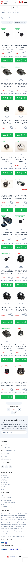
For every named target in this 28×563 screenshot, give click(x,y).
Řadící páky (16, 12)
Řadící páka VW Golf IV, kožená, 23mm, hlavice (21, 47)
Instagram (14, 560)
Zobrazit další (13, 403)
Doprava (3, 499)
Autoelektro (4, 482)
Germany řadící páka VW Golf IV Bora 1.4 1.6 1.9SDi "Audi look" (21, 309)
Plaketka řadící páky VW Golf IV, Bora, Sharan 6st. (7, 159)
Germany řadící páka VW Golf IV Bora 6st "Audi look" (7, 309)
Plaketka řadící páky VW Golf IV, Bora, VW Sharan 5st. (21, 122)
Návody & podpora (6, 497)
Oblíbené (4, 56)
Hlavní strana (5, 11)
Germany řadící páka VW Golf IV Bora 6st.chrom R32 (7, 122)
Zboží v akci (4, 475)
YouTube (20, 560)
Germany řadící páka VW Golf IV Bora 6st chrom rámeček (7, 346)
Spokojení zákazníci (7, 508)
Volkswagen (23, 11)
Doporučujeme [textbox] (19, 22)
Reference (4, 506)
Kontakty (3, 504)
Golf (3, 12)
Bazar (3, 490)
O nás (2, 495)
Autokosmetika (5, 484)
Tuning (3, 479)
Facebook (8, 560)
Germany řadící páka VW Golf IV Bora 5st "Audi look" (21, 271)
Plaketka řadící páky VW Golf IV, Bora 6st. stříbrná (21, 159)
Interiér (9, 12)
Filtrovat (7, 22)
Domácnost (4, 488)
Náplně (3, 486)
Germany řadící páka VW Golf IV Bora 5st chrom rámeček (7, 84)
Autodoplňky (4, 481)
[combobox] (20, 22)
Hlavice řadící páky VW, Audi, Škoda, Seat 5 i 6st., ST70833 (7, 234)
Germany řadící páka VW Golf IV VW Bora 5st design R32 (21, 346)
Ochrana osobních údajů (8, 502)
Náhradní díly (14, 11)
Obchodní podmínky (6, 500)
